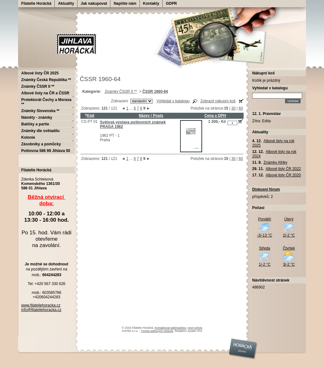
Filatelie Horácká (36, 3)
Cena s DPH (215, 115)
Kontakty (151, 3)
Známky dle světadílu (40, 131)
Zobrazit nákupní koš (217, 101)
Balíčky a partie (35, 124)
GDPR (171, 3)
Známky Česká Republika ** (46, 80)
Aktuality (66, 3)
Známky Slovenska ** (40, 111)
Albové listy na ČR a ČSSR (45, 93)
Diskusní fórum (266, 189)
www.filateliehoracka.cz (40, 305)
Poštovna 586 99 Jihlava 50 (45, 151)
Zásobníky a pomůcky (41, 144)
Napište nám (125, 3)
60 (241, 108)
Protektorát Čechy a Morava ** (46, 102)
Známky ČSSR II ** (121, 91)
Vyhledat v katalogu (173, 101)
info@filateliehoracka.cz (41, 310)
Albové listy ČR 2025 (40, 73)
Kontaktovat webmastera (170, 327)
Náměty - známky (36, 117)
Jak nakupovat (94, 3)
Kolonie (28, 137)
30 (233, 108)
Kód (89, 115)
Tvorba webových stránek (157, 331)
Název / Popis (151, 115)
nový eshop (195, 327)
